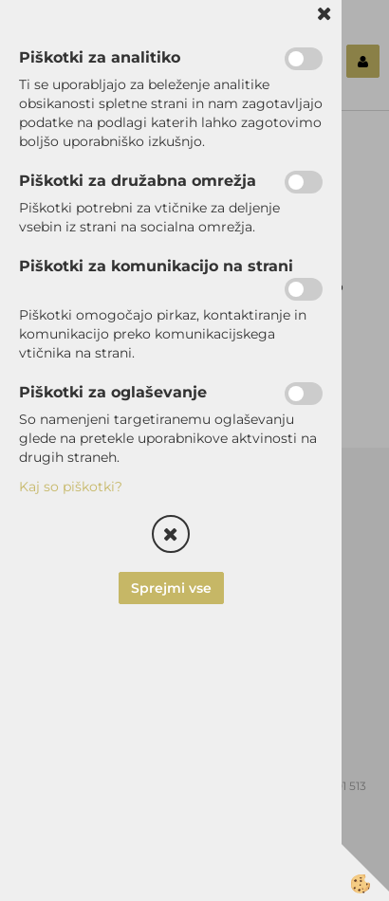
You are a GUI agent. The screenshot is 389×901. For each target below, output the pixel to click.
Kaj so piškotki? (70, 486)
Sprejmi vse (171, 588)
